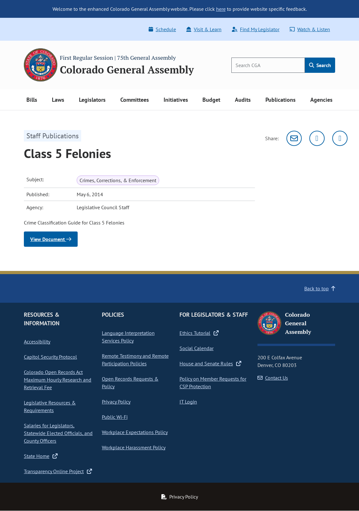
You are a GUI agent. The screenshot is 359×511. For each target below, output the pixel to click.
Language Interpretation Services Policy (128, 337)
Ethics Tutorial (199, 333)
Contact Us (272, 378)
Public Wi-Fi (115, 417)
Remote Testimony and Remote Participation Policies (135, 360)
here (221, 9)
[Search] (268, 65)
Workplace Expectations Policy (135, 432)
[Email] (294, 138)
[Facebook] (340, 138)
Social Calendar (196, 348)
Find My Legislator (255, 29)
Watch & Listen (310, 29)
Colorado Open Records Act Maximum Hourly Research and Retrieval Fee (57, 379)
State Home (41, 456)
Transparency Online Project (58, 471)
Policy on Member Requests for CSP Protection (212, 383)
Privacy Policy (116, 401)
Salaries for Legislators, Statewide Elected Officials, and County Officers (58, 433)
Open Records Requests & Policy (130, 383)
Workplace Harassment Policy (133, 447)
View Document (50, 239)
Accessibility (37, 341)
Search (320, 65)
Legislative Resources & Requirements (50, 406)
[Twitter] (317, 138)
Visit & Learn (204, 29)
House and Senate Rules (210, 363)
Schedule (162, 29)
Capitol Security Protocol (50, 357)
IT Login (188, 401)
